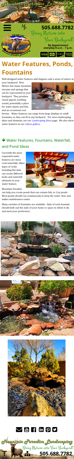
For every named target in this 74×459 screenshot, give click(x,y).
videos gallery (32, 124)
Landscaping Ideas (42, 120)
